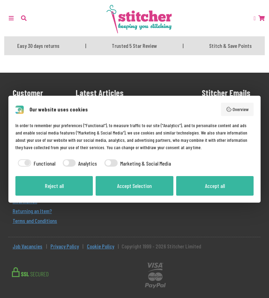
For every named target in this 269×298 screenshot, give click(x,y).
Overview (237, 109)
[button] (24, 18)
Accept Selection (134, 185)
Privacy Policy (64, 246)
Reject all (54, 185)
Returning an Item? (32, 211)
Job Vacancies (27, 246)
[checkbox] (35, 163)
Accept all (215, 185)
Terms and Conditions (35, 220)
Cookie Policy (100, 246)
